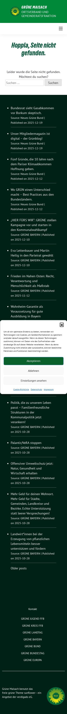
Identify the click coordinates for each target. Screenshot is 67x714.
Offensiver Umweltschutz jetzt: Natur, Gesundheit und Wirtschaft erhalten (32, 468)
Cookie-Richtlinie (21, 389)
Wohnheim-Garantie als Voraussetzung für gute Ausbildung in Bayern (27, 311)
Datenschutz (36, 389)
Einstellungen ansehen (33, 380)
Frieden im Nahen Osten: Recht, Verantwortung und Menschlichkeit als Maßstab (32, 281)
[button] (61, 324)
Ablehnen (33, 370)
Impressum (49, 389)
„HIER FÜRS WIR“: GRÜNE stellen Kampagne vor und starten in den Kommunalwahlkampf (33, 225)
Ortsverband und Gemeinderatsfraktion (38, 14)
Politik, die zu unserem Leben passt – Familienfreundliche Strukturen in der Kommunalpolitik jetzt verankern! (31, 412)
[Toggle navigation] (61, 29)
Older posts (19, 568)
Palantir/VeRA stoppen (26, 443)
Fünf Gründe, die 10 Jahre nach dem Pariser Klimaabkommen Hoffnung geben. (32, 164)
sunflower (29, 692)
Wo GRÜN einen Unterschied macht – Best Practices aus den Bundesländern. (32, 194)
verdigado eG (24, 697)
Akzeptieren (33, 361)
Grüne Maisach (34, 7)
